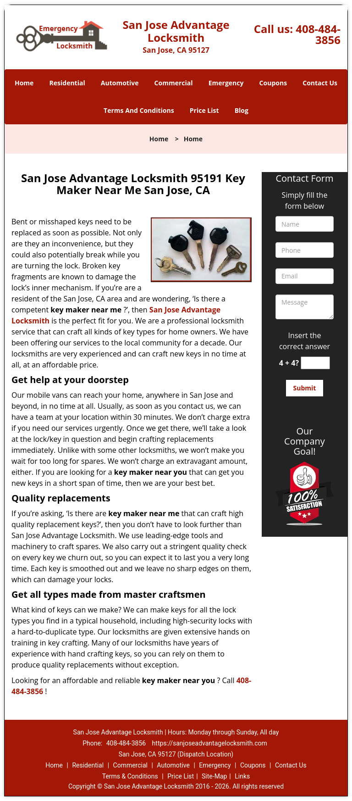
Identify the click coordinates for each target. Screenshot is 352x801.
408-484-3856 (318, 34)
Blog (241, 110)
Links (242, 776)
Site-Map (214, 776)
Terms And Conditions (139, 110)
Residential (67, 82)
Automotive (120, 82)
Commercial (173, 82)
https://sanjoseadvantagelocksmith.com (209, 743)
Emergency (226, 82)
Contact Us (319, 82)
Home (24, 82)
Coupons (273, 82)
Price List (204, 110)
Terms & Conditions (130, 776)
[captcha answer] (315, 363)
